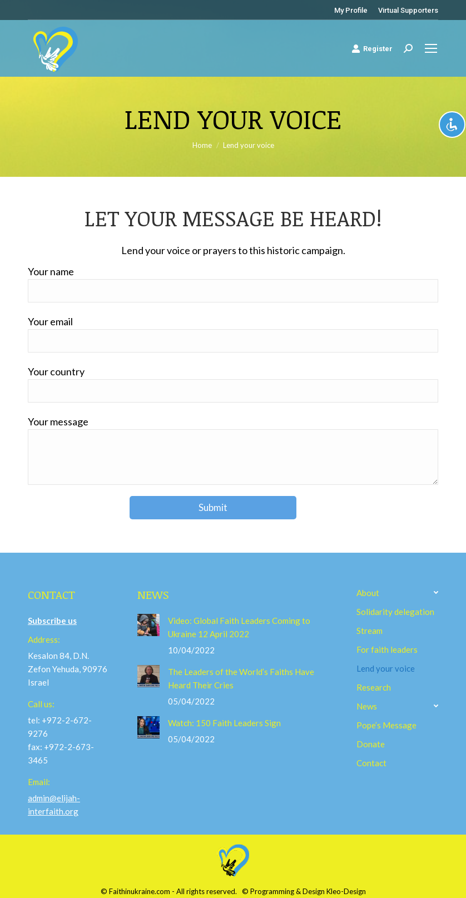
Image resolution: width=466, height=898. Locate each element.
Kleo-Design (346, 891)
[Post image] (148, 625)
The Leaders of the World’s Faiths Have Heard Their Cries (241, 678)
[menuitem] (351, 10)
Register (372, 48)
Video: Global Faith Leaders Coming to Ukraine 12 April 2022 (239, 627)
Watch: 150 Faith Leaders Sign (224, 723)
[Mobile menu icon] (431, 48)
